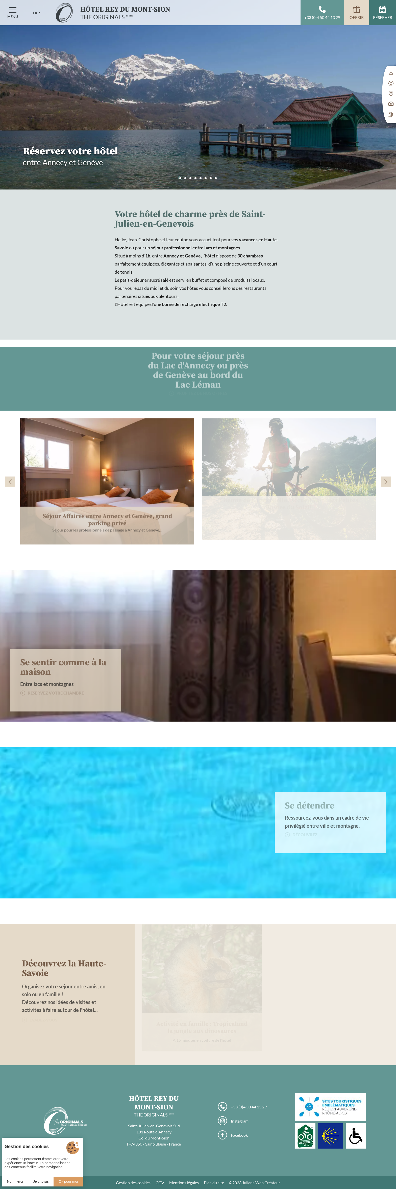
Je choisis (40, 1181)
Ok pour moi (68, 1181)
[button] (180, 178)
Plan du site (214, 1182)
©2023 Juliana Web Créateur (254, 1182)
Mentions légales (184, 1182)
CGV (160, 1182)
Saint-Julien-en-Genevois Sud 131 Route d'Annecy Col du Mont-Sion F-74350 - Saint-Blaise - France (154, 1134)
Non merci (15, 1181)
